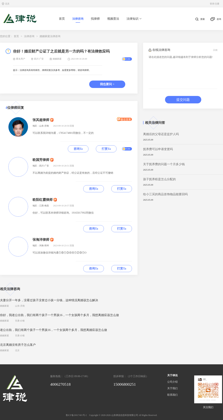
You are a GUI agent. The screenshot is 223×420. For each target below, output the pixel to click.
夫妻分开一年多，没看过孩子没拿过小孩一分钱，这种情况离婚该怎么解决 (49, 300)
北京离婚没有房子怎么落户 (18, 344)
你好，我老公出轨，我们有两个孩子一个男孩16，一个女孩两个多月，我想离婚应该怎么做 (59, 315)
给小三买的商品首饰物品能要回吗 (165, 194)
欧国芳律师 (41, 160)
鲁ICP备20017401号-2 (76, 415)
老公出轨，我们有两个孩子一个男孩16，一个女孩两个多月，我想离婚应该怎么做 (53, 329)
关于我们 (172, 388)
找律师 (95, 18)
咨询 (215, 19)
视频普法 (113, 18)
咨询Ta (78, 148)
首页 (62, 18)
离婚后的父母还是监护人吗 (161, 134)
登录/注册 (214, 3)
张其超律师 (41, 120)
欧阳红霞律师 (43, 200)
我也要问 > (107, 84)
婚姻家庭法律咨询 (50, 36)
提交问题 (183, 100)
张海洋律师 (41, 239)
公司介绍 (172, 381)
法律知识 (134, 19)
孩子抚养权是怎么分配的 (159, 179)
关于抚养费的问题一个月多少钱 (164, 164)
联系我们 (172, 394)
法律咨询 (77, 18)
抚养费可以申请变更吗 (158, 149)
